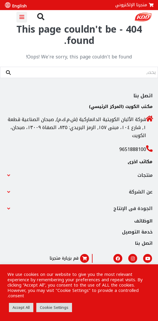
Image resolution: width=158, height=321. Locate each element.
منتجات (145, 175)
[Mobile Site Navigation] (21, 17)
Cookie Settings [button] (54, 307)
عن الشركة (141, 191)
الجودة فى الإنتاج (133, 208)
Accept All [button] (21, 307)
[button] (79, 175)
